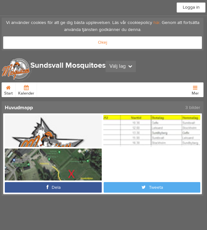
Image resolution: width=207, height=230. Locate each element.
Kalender (26, 89)
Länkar (113, 89)
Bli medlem (92, 89)
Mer (195, 89)
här (156, 23)
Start (8, 89)
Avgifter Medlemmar (58, 89)
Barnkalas (134, 89)
